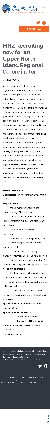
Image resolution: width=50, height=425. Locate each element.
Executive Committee (21, 357)
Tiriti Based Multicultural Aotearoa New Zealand (21, 360)
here (37, 325)
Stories (19, 354)
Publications (42, 351)
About (12, 351)
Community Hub (20, 363)
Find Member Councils (25, 351)
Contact (28, 354)
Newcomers (7, 363)
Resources (7, 357)
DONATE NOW (34, 29)
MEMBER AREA (39, 354)
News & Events (8, 354)
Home (5, 351)
